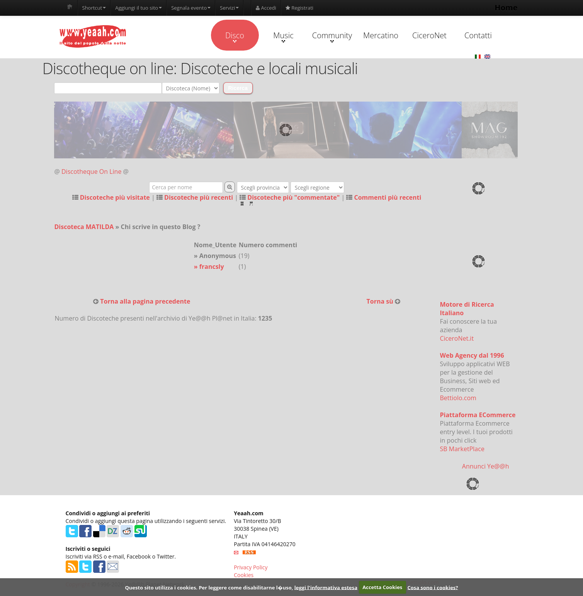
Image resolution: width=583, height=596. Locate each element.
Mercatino (380, 35)
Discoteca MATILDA (84, 226)
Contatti (478, 35)
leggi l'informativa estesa (325, 587)
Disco (234, 36)
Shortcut (94, 7)
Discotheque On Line (91, 171)
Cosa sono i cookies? (432, 587)
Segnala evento (191, 7)
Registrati (299, 7)
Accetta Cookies (382, 587)
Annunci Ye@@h (485, 466)
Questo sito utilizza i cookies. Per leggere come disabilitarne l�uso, (209, 587)
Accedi (266, 7)
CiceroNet (429, 35)
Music (283, 36)
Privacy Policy (250, 567)
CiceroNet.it (457, 338)
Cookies (243, 575)
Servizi (229, 7)
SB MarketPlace (462, 449)
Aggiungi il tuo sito (138, 7)
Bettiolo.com (458, 398)
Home (506, 7)
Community (332, 36)
